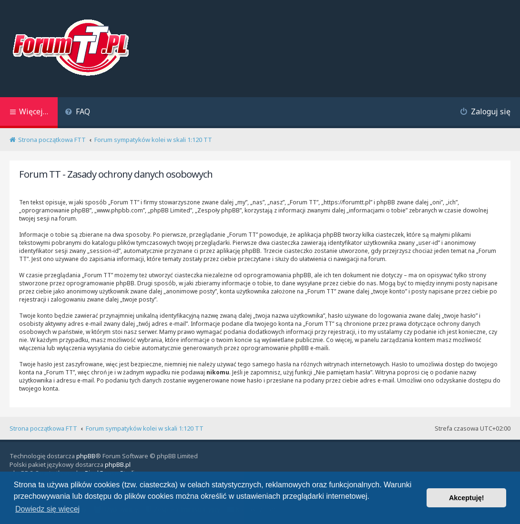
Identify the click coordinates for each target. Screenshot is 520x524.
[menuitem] (77, 112)
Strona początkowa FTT (43, 428)
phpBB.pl (118, 464)
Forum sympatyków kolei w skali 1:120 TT (145, 428)
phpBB (85, 456)
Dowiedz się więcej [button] (47, 509)
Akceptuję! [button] (466, 498)
